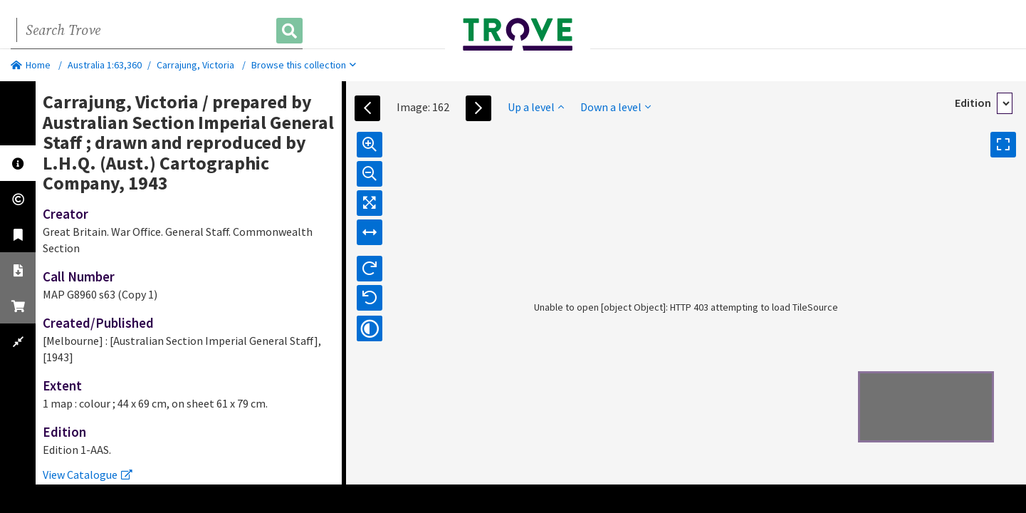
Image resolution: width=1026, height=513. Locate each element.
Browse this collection (303, 64)
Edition (973, 102)
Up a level (536, 107)
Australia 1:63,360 (105, 64)
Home (31, 64)
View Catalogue (87, 474)
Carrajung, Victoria (195, 64)
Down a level (615, 107)
